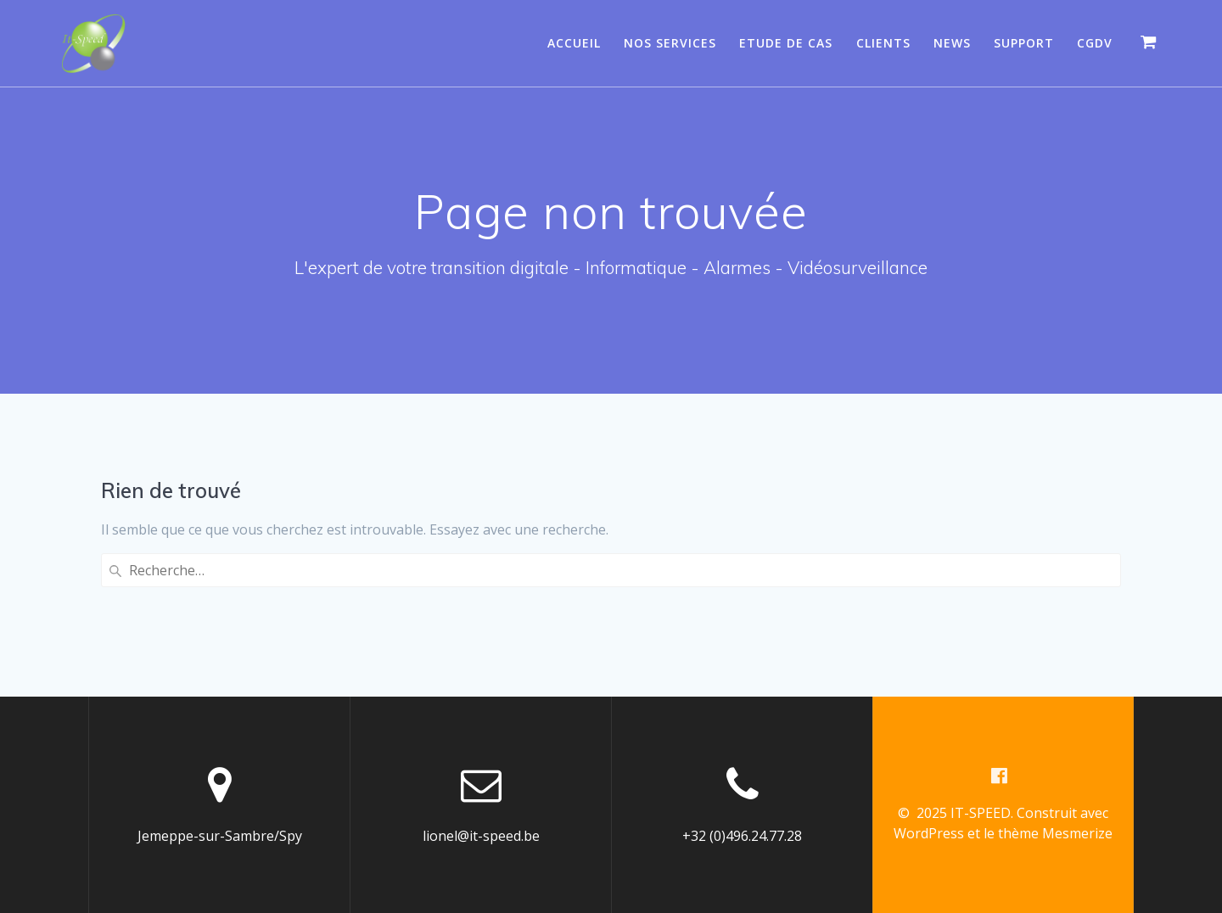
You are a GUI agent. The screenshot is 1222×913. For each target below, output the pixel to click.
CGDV (1095, 43)
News (952, 43)
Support (1024, 43)
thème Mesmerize (1055, 833)
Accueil (574, 43)
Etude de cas (785, 43)
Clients (883, 43)
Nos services (670, 43)
